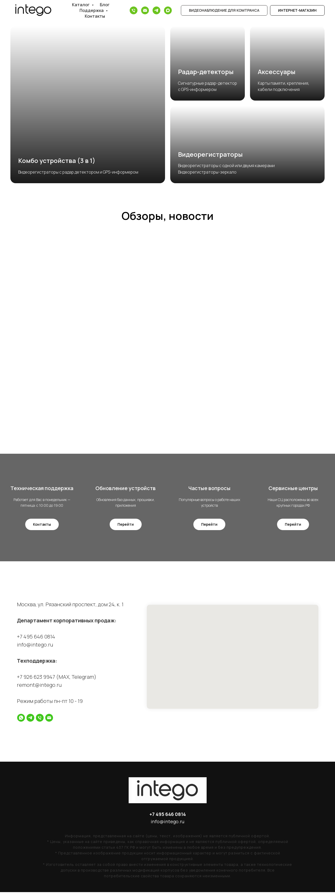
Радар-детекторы (206, 71)
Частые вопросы (209, 489)
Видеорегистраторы (210, 154)
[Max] (168, 10)
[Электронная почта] (145, 10)
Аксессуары (276, 71)
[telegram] (30, 721)
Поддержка (92, 10)
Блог (105, 5)
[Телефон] (133, 10)
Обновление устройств (125, 489)
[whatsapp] (21, 721)
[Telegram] (156, 10)
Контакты (95, 16)
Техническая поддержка (41, 489)
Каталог (81, 5)
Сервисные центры (293, 489)
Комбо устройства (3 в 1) (56, 160)
